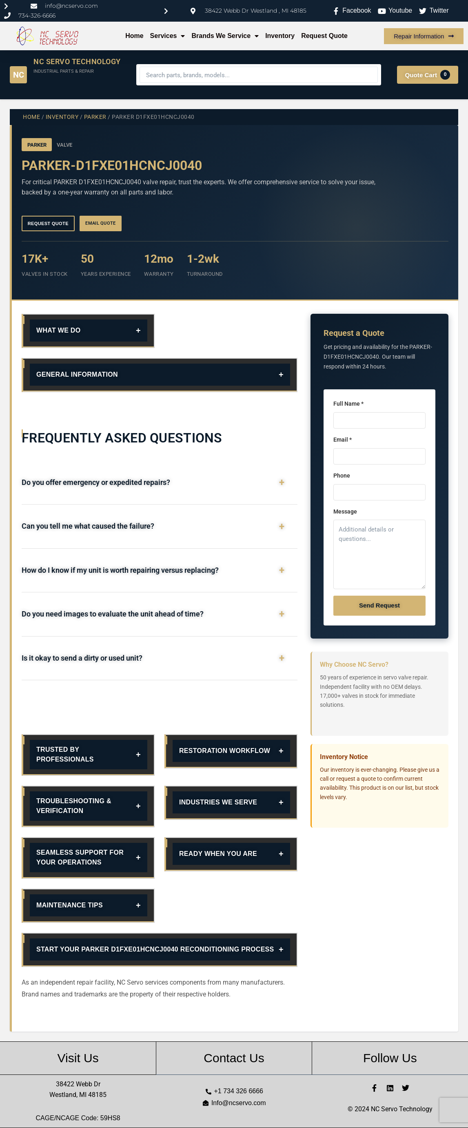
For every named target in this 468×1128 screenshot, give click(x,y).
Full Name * (348, 403)
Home (134, 35)
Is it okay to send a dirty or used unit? (82, 658)
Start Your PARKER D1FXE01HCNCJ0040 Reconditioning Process (155, 949)
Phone (341, 475)
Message (345, 511)
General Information (77, 374)
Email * (342, 439)
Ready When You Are (218, 853)
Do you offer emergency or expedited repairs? (96, 482)
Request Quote (324, 35)
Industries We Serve (218, 802)
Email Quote (101, 223)
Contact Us (234, 1058)
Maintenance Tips (69, 905)
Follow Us (390, 1058)
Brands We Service (225, 36)
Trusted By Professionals (65, 754)
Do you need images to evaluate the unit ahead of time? (113, 614)
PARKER (95, 117)
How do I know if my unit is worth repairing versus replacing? (120, 570)
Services (167, 36)
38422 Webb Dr (78, 1084)
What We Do (58, 330)
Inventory (280, 35)
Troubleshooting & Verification (73, 805)
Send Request (379, 605)
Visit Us (78, 1058)
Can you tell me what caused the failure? (88, 526)
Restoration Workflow (224, 750)
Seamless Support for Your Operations (80, 857)
